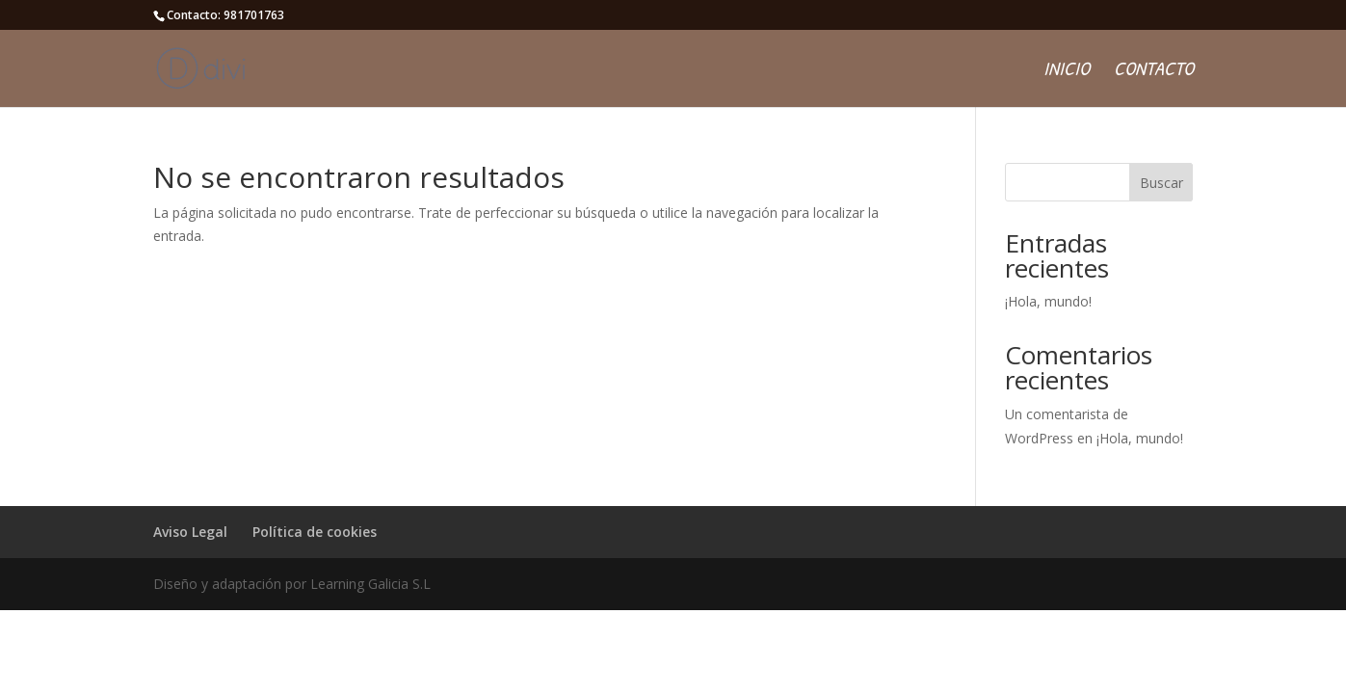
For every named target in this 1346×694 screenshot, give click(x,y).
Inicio (1066, 71)
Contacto (1154, 71)
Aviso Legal (190, 531)
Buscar (1161, 183)
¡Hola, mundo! (1048, 301)
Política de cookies (314, 531)
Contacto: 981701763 (225, 15)
